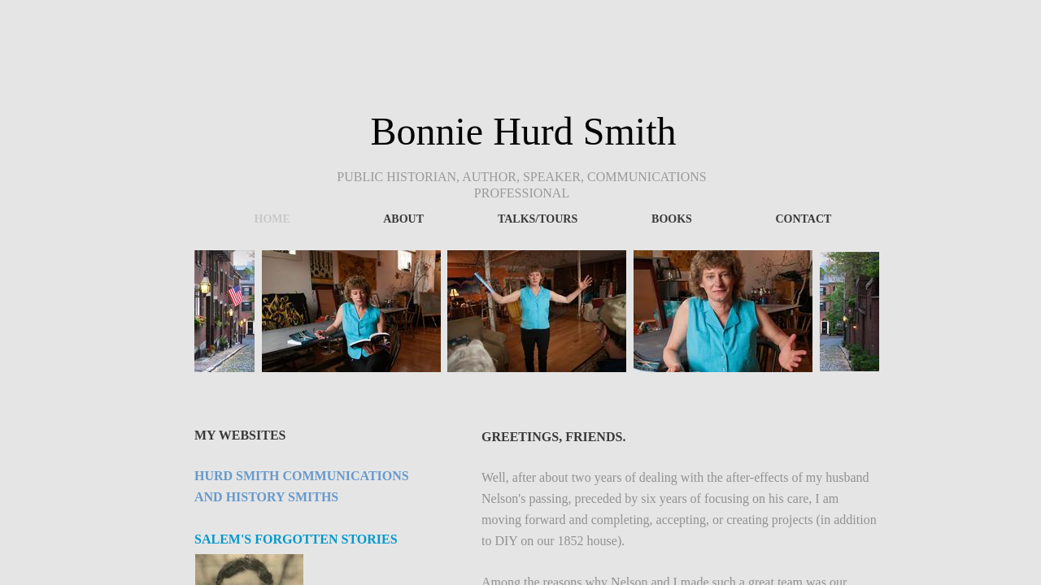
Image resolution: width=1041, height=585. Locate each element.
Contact (803, 219)
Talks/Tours (537, 219)
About (403, 219)
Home (272, 219)
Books (671, 219)
